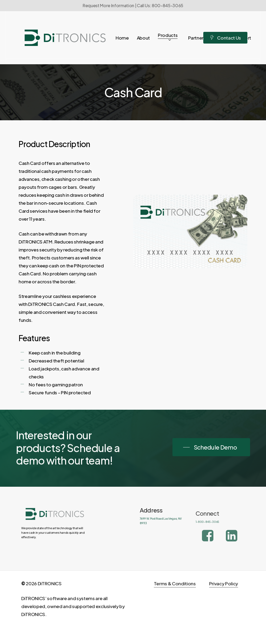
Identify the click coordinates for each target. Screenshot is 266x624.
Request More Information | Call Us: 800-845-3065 (133, 5)
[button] (211, 447)
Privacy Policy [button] (223, 595)
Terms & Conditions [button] (175, 595)
